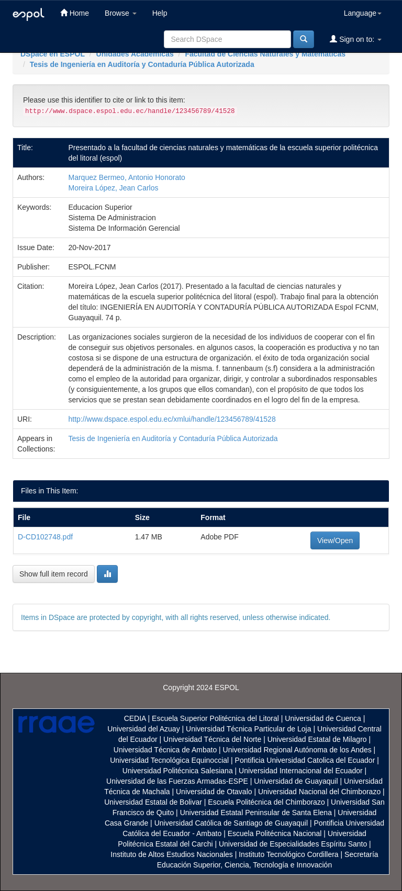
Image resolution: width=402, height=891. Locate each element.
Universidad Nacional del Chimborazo (319, 791)
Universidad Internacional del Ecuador (301, 770)
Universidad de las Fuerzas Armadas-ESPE (177, 781)
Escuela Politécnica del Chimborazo (266, 802)
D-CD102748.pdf (45, 537)
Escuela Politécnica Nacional (275, 833)
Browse (121, 13)
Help (160, 13)
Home (74, 12)
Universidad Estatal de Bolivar (153, 802)
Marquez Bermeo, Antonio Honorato (127, 177)
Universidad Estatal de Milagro (317, 739)
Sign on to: (356, 39)
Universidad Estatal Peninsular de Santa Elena (256, 812)
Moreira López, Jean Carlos (114, 188)
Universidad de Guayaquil (296, 781)
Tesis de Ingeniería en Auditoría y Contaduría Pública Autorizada (142, 64)
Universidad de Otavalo (214, 791)
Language (363, 13)
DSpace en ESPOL (52, 54)
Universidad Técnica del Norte (212, 739)
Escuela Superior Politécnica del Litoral (215, 718)
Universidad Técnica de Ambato (165, 750)
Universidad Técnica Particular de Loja (248, 729)
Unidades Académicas (135, 54)
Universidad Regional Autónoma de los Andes (297, 750)
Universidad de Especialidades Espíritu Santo (293, 844)
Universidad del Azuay (143, 729)
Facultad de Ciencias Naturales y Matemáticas (265, 54)
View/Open (335, 540)
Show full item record (53, 574)
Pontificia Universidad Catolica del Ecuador (305, 760)
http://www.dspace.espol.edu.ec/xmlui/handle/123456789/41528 (172, 419)
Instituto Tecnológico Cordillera (288, 854)
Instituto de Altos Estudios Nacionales (171, 854)
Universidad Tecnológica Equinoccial (169, 760)
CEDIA (135, 718)
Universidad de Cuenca (323, 718)
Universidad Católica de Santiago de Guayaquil (231, 823)
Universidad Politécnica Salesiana (177, 770)
